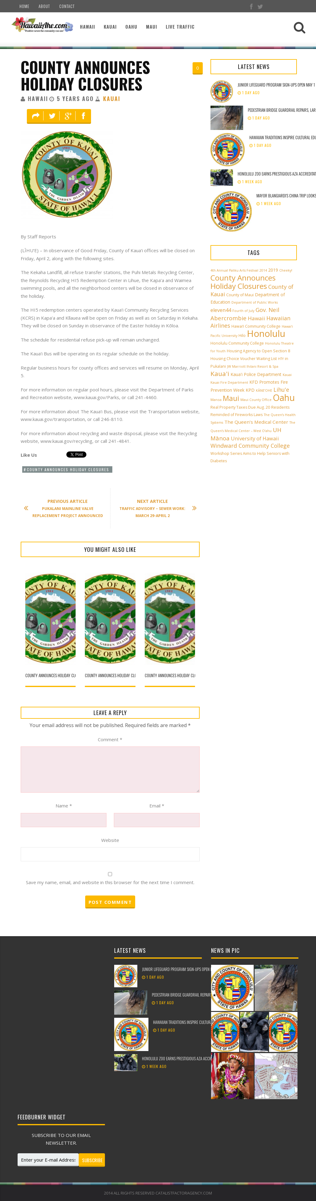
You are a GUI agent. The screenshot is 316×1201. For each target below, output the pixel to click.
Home (24, 6)
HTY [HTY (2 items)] (281, 359)
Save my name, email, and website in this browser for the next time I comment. (110, 882)
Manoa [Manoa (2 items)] (216, 400)
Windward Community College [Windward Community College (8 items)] (250, 445)
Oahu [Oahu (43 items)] (284, 397)
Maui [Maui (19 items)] (231, 398)
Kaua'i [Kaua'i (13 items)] (219, 373)
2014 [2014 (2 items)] (263, 270)
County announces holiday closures (85, 75)
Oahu (131, 26)
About (44, 6)
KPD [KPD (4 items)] (250, 390)
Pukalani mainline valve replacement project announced (66, 508)
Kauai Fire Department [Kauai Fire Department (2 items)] (229, 382)
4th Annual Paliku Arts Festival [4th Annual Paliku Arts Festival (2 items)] (234, 270)
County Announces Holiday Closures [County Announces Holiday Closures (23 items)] (243, 282)
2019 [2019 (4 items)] (273, 270)
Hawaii (87, 26)
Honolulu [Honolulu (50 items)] (266, 333)
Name (64, 806)
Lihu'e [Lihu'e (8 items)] (281, 389)
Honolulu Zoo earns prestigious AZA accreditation (184, 1058)
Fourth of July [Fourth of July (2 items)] (243, 311)
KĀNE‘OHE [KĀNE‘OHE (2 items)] (264, 390)
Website (110, 840)
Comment (110, 739)
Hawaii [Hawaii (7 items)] (256, 318)
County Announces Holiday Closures (68, 469)
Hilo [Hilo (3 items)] (242, 335)
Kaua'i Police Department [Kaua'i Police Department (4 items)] (256, 374)
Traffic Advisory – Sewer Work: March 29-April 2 (154, 508)
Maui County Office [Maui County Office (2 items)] (256, 400)
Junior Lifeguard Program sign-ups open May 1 (276, 84)
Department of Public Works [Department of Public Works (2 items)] (254, 302)
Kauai (110, 26)
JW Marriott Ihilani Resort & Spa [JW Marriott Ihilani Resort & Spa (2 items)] (252, 366)
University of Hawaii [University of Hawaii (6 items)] (255, 438)
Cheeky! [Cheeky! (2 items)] (285, 270)
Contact (67, 6)
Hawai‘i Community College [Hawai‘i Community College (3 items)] (256, 326)
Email (156, 806)
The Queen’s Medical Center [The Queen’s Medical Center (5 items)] (256, 422)
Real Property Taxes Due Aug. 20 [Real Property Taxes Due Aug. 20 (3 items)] (240, 407)
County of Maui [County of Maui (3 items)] (240, 294)
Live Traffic (180, 26)
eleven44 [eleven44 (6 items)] (220, 310)
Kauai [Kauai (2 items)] (287, 375)
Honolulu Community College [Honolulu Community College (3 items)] (237, 343)
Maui (151, 26)
